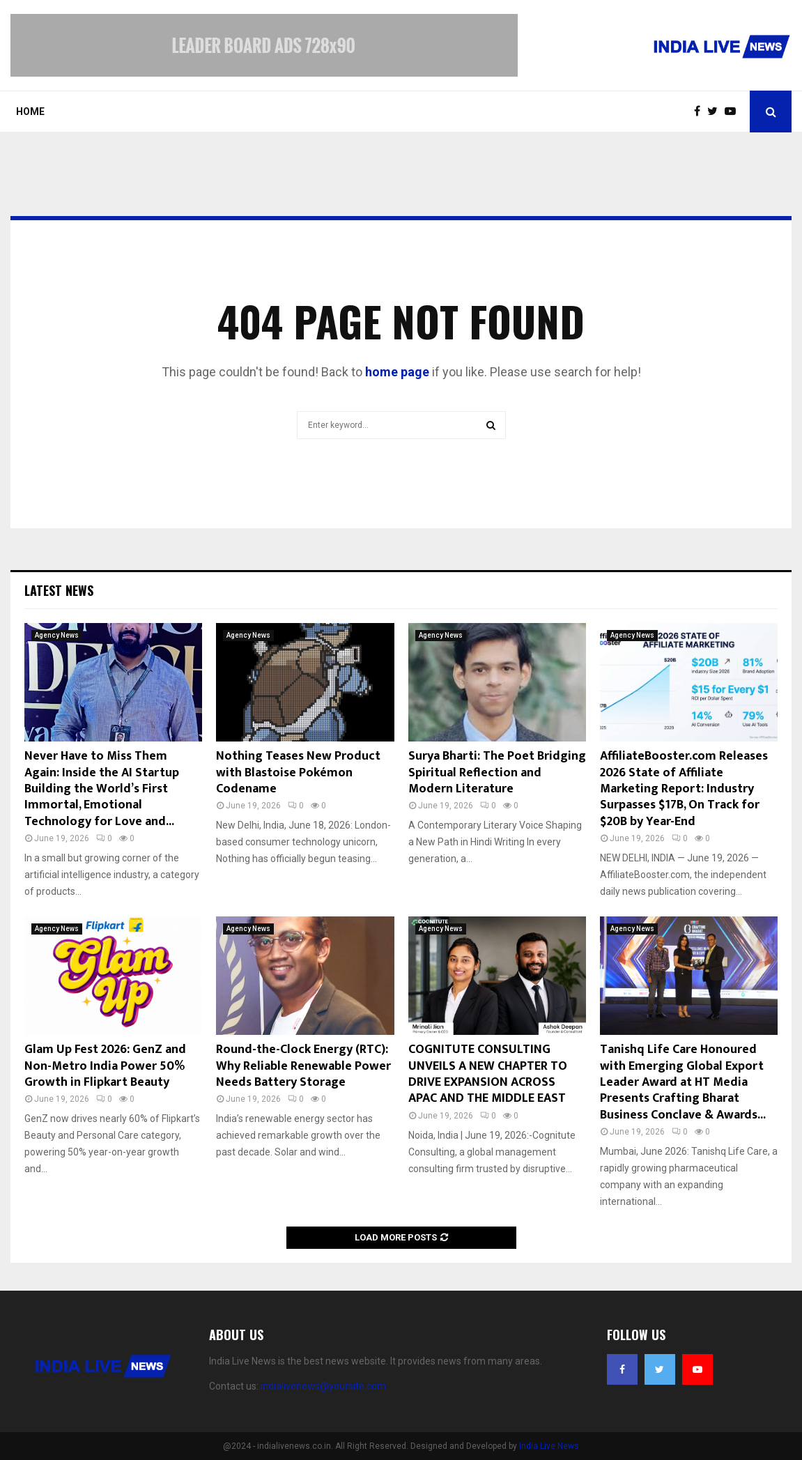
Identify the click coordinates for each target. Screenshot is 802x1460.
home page (397, 371)
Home (30, 111)
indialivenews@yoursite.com (323, 1386)
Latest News (58, 590)
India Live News (549, 1446)
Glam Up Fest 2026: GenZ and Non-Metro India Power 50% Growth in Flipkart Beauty (105, 1066)
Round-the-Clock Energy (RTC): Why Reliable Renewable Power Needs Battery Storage (303, 1066)
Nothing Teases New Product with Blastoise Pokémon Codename (298, 772)
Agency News (57, 635)
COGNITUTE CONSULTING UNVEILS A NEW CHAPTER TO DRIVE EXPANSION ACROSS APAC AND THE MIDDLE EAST (487, 1074)
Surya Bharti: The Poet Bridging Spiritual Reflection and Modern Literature (497, 772)
